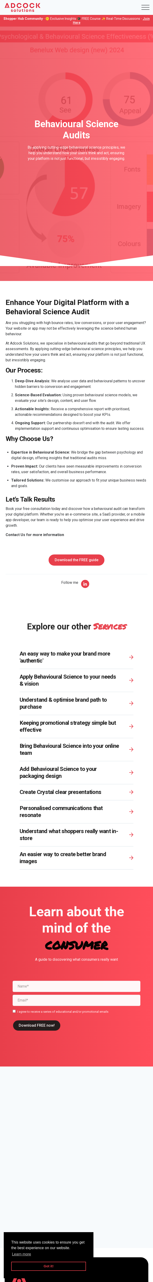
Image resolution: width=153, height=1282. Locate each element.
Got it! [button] (48, 1266)
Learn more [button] (21, 1254)
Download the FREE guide (76, 560)
